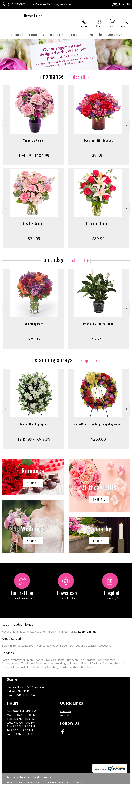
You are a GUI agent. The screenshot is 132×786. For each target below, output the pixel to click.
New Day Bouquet (34, 223)
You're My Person (33, 140)
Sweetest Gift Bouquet (98, 140)
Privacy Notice (33, 782)
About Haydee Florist (17, 624)
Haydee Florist (33, 15)
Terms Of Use (14, 782)
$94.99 (98, 155)
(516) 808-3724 (17, 4)
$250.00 (98, 439)
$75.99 (98, 338)
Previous (5, 125)
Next (126, 125)
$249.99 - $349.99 (34, 439)
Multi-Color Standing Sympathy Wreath (98, 424)
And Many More (33, 324)
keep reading (87, 631)
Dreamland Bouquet (98, 223)
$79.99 (34, 338)
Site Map (77, 782)
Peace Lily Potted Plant (98, 324)
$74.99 (34, 238)
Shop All (78, 77)
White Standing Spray (34, 424)
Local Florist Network (56, 782)
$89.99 (98, 238)
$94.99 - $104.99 (33, 155)
